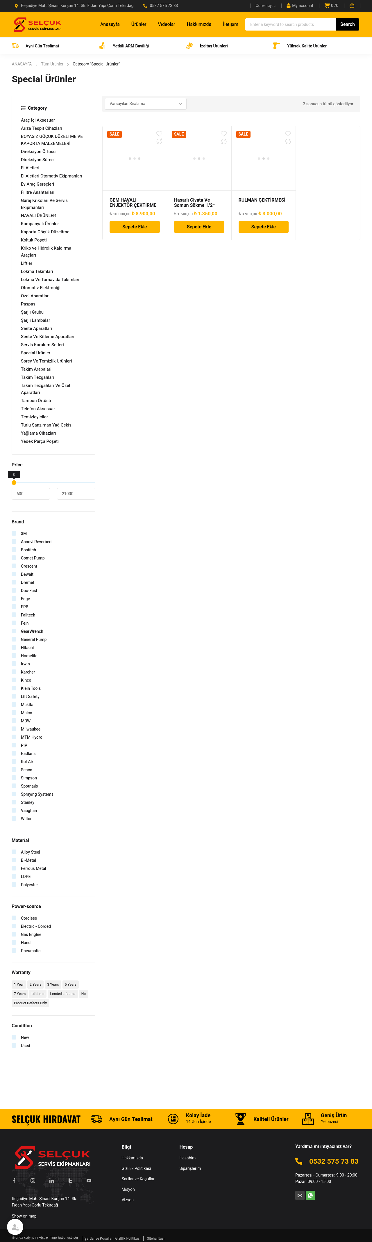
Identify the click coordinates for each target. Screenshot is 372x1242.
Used (25, 1046)
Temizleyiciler (34, 417)
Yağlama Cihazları (38, 433)
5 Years (70, 984)
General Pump (33, 640)
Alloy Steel (30, 852)
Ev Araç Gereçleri (37, 184)
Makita (27, 705)
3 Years (53, 984)
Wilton (27, 819)
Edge (25, 599)
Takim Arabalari (36, 369)
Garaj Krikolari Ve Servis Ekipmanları (44, 204)
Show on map (24, 1215)
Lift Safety (30, 697)
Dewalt (27, 574)
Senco (26, 770)
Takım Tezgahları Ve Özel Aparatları (45, 389)
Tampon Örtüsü (36, 400)
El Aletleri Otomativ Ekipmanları (51, 176)
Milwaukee (30, 729)
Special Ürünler (35, 353)
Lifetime (37, 993)
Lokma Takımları (37, 271)
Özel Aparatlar (35, 296)
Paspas (28, 304)
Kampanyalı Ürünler (40, 224)
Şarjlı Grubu (32, 312)
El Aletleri (30, 168)
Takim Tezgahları (37, 377)
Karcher (28, 672)
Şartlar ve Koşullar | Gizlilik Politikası (113, 1237)
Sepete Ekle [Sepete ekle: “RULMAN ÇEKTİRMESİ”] (263, 226)
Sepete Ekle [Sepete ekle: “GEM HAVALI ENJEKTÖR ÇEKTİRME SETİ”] (134, 226)
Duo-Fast (29, 591)
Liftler (26, 263)
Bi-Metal (28, 860)
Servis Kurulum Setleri (42, 345)
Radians (28, 754)
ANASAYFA (22, 64)
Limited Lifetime (62, 993)
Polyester (29, 885)
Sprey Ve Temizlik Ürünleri (46, 361)
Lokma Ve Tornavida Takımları (50, 279)
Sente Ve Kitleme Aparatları (47, 336)
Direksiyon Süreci (38, 160)
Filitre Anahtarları (37, 192)
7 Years (20, 993)
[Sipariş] (146, 104)
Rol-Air (27, 762)
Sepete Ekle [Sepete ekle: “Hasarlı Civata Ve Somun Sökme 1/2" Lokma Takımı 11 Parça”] (199, 226)
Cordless (29, 918)
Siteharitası (155, 1237)
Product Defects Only (30, 1003)
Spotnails (29, 786)
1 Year (19, 984)
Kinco (26, 680)
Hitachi (27, 648)
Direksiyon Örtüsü (38, 151)
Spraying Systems (37, 794)
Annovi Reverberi (36, 542)
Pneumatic (30, 951)
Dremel (27, 583)
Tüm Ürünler (52, 64)
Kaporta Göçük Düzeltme (45, 232)
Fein (25, 623)
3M (24, 534)
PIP (24, 745)
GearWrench (32, 631)
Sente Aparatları (36, 328)
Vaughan (29, 811)
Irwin (25, 664)
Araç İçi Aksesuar (38, 120)
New (25, 1038)
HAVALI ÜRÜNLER (38, 215)
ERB (24, 607)
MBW (26, 721)
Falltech (28, 615)
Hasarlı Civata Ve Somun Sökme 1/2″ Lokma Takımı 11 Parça (198, 205)
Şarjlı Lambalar (35, 320)
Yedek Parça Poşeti (40, 441)
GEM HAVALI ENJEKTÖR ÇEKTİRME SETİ (133, 205)
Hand (26, 943)
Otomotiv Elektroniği (40, 288)
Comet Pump (33, 558)
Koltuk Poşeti (34, 240)
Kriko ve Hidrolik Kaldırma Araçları (46, 251)
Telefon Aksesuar (38, 409)
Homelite (29, 656)
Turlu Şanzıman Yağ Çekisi (47, 425)
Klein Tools (31, 688)
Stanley (27, 802)
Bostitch (28, 550)
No (83, 993)
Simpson (29, 778)
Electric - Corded (36, 926)
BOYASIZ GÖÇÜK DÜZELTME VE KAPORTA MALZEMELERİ (52, 140)
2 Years (35, 984)
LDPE (26, 877)
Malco (26, 713)
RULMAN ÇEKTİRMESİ (262, 200)
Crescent (29, 566)
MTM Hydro (31, 737)
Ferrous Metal (33, 869)
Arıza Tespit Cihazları (41, 128)
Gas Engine (31, 935)
